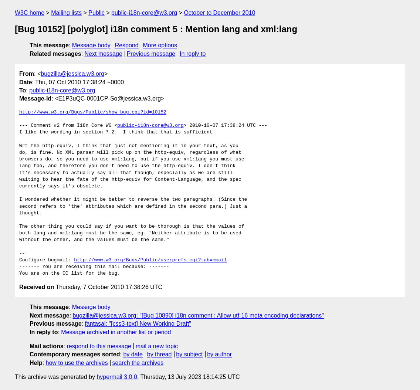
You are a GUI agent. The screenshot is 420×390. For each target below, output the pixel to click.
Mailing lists (66, 13)
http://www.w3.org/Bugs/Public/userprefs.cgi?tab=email (150, 260)
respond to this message (99, 346)
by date (132, 354)
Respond (127, 45)
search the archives (138, 363)
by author (219, 354)
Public (96, 13)
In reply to (193, 54)
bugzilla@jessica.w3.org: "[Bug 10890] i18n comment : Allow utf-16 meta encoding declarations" (198, 315)
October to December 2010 (219, 13)
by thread (159, 354)
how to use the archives (77, 363)
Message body (91, 45)
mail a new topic (157, 346)
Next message (103, 54)
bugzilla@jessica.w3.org (72, 74)
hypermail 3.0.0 (116, 377)
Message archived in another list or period (116, 332)
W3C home (29, 13)
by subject (189, 354)
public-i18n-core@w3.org (144, 13)
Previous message (151, 54)
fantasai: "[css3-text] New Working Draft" (138, 324)
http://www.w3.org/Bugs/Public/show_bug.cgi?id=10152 (92, 112)
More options (160, 45)
